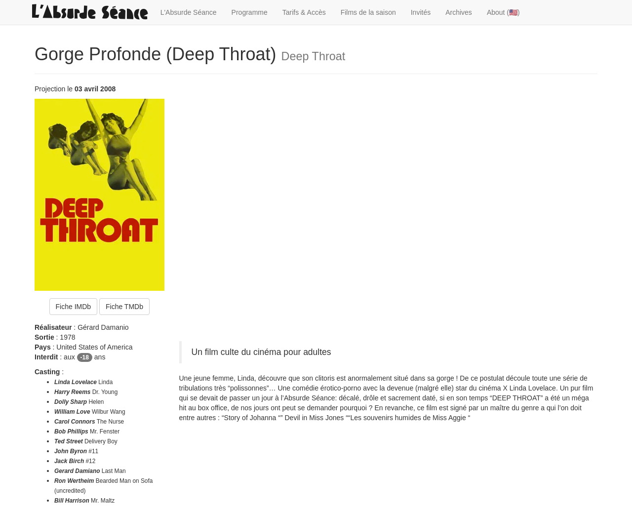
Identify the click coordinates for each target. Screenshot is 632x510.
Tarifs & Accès (304, 12)
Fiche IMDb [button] (73, 307)
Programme (250, 12)
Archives (458, 12)
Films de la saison (368, 12)
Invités (421, 12)
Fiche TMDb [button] (124, 307)
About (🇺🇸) (503, 12)
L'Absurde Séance (188, 12)
